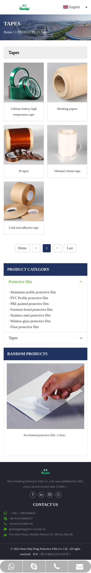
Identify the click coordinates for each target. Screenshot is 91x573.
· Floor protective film (24, 327)
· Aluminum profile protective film (32, 292)
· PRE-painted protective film (29, 304)
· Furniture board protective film (31, 309)
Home (8, 32)
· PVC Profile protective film (28, 298)
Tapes (45, 32)
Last (70, 248)
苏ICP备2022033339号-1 (56, 554)
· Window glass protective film (29, 321)
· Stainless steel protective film (29, 315)
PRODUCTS (26, 32)
